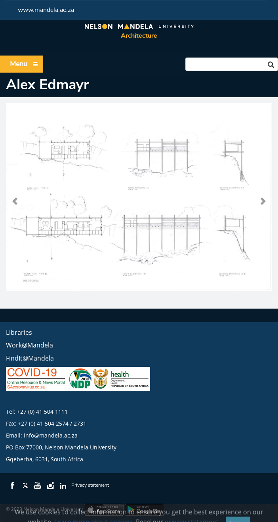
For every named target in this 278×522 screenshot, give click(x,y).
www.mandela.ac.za (46, 10)
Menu (24, 64)
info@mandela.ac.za (51, 435)
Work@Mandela (29, 345)
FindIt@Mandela (30, 358)
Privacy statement (90, 485)
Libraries (19, 332)
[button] (15, 197)
